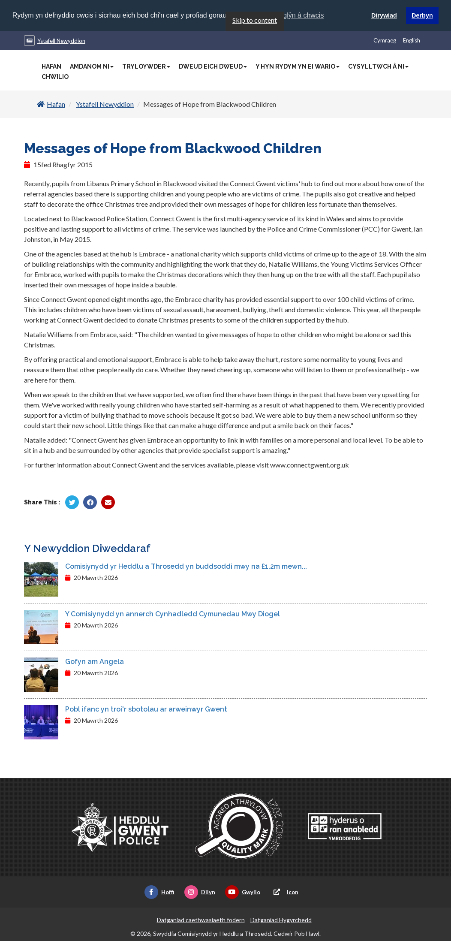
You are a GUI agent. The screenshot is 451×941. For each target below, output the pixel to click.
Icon (284, 892)
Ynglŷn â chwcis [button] (299, 15)
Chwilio (55, 76)
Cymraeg (384, 40)
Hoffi (159, 892)
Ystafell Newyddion (61, 40)
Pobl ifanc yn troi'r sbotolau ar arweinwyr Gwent (146, 709)
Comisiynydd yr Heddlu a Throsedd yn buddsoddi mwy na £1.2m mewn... (186, 566)
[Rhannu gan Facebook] (90, 502)
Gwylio (242, 892)
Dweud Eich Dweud (213, 66)
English (411, 40)
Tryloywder (146, 66)
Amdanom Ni (92, 66)
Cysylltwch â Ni (378, 66)
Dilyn (199, 892)
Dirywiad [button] (384, 15)
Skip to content (254, 20)
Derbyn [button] (422, 15)
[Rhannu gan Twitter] (72, 502)
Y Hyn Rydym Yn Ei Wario (298, 66)
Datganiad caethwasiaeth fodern (201, 919)
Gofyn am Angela (94, 661)
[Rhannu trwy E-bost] (108, 502)
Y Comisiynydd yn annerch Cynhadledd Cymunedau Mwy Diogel (172, 614)
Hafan (51, 66)
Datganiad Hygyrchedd (281, 919)
